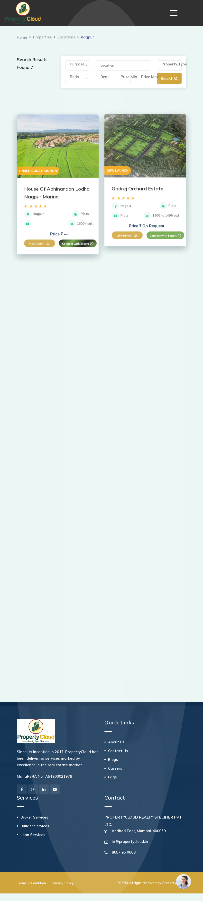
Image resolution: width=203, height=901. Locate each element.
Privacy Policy (63, 883)
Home (22, 37)
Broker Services (34, 817)
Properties (42, 37)
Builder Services (34, 826)
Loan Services (32, 834)
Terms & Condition (31, 883)
